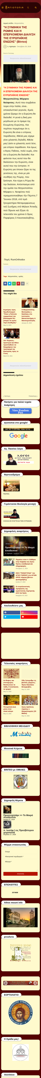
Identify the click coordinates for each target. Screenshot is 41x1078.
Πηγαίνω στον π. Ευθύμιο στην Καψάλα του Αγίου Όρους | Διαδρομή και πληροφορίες (26, 563)
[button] (2, 8)
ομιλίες (20, 276)
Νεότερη (7, 396)
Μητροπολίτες (19, 23)
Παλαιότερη (33, 396)
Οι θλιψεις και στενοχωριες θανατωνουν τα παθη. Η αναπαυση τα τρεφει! (10, 684)
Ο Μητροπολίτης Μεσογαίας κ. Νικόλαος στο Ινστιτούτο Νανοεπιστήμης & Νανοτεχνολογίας (29, 315)
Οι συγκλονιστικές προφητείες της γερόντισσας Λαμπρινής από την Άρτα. (25, 590)
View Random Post (20, 411)
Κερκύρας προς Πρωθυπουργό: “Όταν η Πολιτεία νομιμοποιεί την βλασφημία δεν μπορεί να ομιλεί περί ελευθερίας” (10, 316)
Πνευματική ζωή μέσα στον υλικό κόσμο (9, 709)
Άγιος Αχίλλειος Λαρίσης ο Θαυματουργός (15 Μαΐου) (29, 710)
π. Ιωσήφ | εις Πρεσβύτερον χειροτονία (18, 831)
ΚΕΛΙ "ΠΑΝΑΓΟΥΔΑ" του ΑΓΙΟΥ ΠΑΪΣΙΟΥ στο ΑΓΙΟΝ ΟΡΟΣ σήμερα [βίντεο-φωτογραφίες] (26, 576)
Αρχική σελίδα (8, 23)
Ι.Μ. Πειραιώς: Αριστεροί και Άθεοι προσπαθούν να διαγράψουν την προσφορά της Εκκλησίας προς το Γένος (11, 347)
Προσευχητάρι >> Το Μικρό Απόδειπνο (20, 549)
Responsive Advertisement (20, 58)
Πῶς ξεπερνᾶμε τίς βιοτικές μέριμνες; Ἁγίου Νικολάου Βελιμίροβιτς (29, 683)
